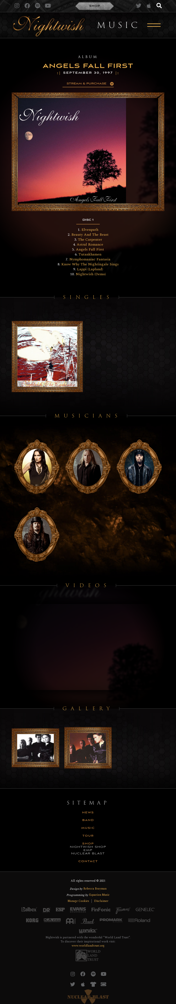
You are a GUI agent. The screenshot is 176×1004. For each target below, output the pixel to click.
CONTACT (88, 861)
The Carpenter (90, 239)
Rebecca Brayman (95, 889)
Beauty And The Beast (90, 234)
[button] (88, 84)
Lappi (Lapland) (90, 269)
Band (88, 820)
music (88, 828)
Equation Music (99, 895)
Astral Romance (90, 244)
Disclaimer (101, 901)
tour (88, 836)
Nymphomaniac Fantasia (89, 259)
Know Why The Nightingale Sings (90, 264)
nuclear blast (88, 853)
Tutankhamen (90, 254)
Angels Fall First (90, 249)
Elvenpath (89, 229)
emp (88, 850)
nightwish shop (88, 847)
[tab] (88, 220)
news (88, 812)
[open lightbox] (71, 151)
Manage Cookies (78, 901)
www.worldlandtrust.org (88, 945)
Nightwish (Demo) (91, 274)
